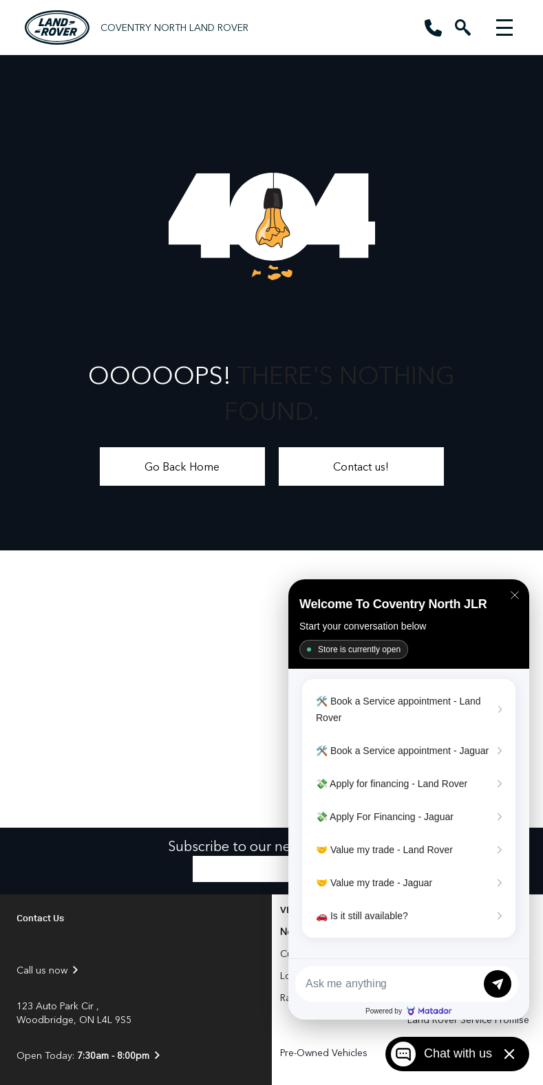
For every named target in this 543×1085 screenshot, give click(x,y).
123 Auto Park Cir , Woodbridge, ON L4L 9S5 (74, 1013)
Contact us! (361, 466)
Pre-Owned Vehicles (324, 1052)
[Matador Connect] (408, 799)
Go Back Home (182, 466)
